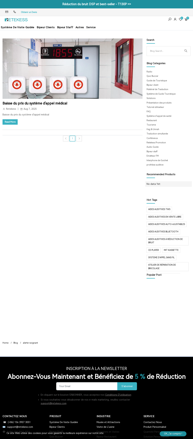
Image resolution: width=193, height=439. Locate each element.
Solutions (151, 98)
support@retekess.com (53, 403)
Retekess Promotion (156, 142)
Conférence (152, 138)
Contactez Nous (153, 422)
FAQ (149, 111)
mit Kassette (171, 250)
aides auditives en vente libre (164, 217)
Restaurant (152, 120)
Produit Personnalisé (155, 427)
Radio (149, 72)
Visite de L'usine (105, 427)
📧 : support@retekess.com (18, 427)
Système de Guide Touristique (161, 94)
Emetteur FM (153, 156)
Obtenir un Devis (29, 12)
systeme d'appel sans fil (161, 257)
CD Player (153, 250)
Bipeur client (152, 85)
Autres (80, 27)
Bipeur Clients (46, 27)
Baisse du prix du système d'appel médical (35, 103)
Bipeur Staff (65, 27)
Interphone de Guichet (157, 160)
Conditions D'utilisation (118, 394)
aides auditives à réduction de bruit (165, 241)
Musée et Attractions (108, 422)
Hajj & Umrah (153, 129)
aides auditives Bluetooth (163, 232)
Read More (10, 122)
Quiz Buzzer (152, 76)
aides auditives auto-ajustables (166, 224)
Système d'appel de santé (159, 116)
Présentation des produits (159, 103)
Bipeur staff (152, 151)
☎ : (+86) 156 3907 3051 (17, 422)
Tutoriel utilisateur (155, 107)
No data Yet (153, 184)
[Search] (165, 51)
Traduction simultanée (157, 134)
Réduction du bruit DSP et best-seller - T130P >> (96, 4)
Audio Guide (153, 147)
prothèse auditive (155, 165)
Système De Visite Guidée (17, 27)
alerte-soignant (30, 343)
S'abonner (127, 386)
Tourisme (151, 125)
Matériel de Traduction (157, 89)
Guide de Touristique (157, 80)
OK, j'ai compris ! (173, 433)
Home (5, 343)
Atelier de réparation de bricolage (162, 266)
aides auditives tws (159, 209)
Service (91, 27)
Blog (15, 343)
